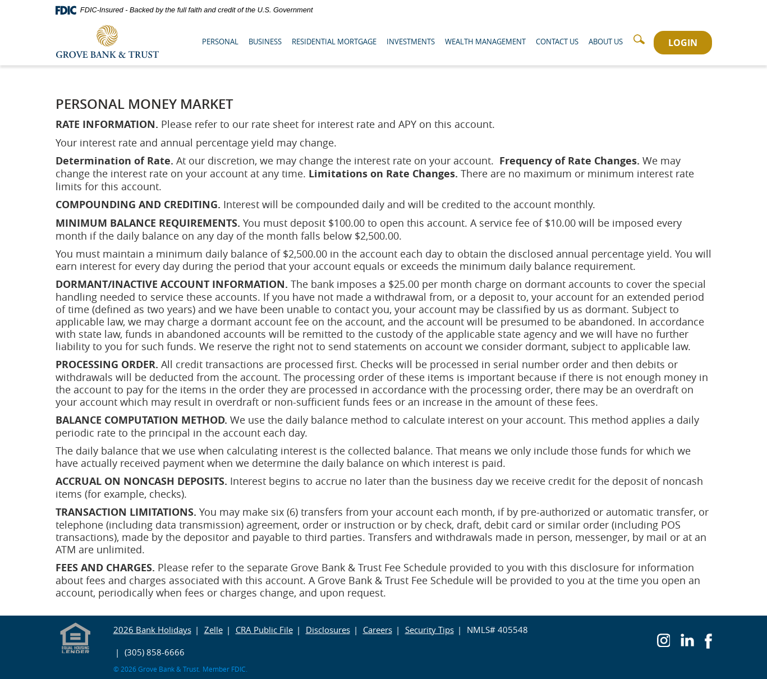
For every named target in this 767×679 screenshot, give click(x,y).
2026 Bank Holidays (152, 629)
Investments (411, 41)
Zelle (213, 629)
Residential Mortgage (334, 41)
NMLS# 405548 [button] (497, 629)
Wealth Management (485, 41)
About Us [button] (606, 41)
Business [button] (265, 41)
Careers (377, 629)
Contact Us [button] (557, 41)
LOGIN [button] (682, 42)
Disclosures (328, 629)
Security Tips (429, 629)
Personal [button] (220, 41)
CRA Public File (264, 629)
